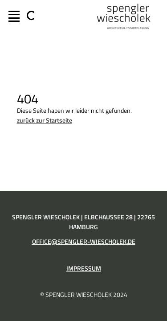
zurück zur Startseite (44, 120)
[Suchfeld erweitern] (28, 16)
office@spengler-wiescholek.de (83, 242)
